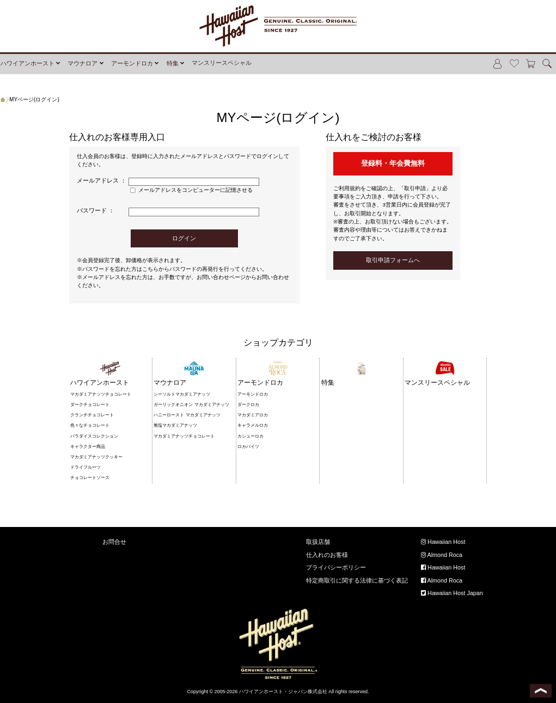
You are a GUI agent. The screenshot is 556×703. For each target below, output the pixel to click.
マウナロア (82, 63)
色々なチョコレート (89, 425)
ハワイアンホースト (27, 63)
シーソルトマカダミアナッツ (182, 394)
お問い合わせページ (221, 277)
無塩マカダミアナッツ (175, 425)
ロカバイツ (248, 446)
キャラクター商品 (87, 446)
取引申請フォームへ (393, 260)
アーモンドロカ (132, 63)
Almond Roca (441, 555)
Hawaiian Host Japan (452, 593)
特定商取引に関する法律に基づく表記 (357, 580)
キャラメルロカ (252, 425)
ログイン (184, 238)
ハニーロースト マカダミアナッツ (187, 415)
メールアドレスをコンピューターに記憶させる (195, 190)
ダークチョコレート (89, 404)
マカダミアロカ (252, 415)
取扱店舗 (318, 541)
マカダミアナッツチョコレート (100, 394)
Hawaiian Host (443, 541)
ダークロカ (248, 404)
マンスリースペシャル (222, 62)
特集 (173, 63)
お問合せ (114, 541)
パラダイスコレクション (94, 436)
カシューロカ (250, 436)
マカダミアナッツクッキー (96, 456)
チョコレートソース (89, 477)
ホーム (5, 99)
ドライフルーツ (85, 467)
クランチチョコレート (92, 415)
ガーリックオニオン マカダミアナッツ (191, 404)
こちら (150, 269)
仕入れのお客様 (327, 555)
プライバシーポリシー (336, 567)
